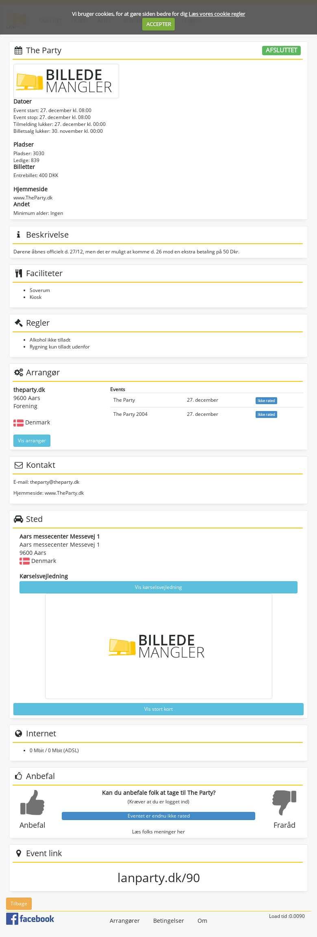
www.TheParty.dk (32, 197)
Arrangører (125, 920)
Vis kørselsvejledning (158, 587)
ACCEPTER (158, 24)
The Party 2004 (130, 414)
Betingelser (168, 920)
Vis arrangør (32, 440)
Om (202, 920)
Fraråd (284, 825)
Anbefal (33, 825)
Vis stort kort (158, 708)
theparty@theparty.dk (54, 481)
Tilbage (19, 903)
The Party (124, 399)
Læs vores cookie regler (217, 13)
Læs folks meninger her (158, 831)
